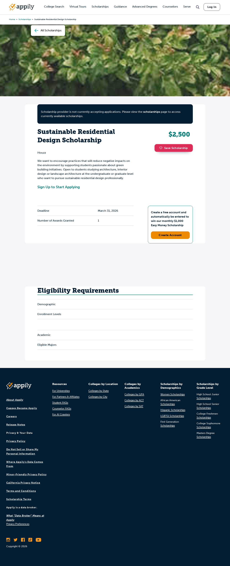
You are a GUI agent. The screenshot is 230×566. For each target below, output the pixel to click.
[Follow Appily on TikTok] (30, 540)
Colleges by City (97, 396)
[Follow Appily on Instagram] (8, 540)
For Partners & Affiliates (65, 396)
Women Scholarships (172, 394)
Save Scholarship (173, 148)
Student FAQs (60, 402)
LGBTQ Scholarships (172, 415)
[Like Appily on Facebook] (23, 540)
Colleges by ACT (134, 400)
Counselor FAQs (61, 408)
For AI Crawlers (61, 414)
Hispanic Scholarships (172, 410)
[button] (161, 147)
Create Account (170, 235)
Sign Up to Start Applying (58, 187)
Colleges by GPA (134, 394)
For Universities (61, 390)
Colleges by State (98, 390)
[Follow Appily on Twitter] (15, 540)
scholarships (151, 111)
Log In (211, 7)
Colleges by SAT (134, 406)
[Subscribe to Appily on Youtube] (38, 540)
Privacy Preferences (17, 523)
